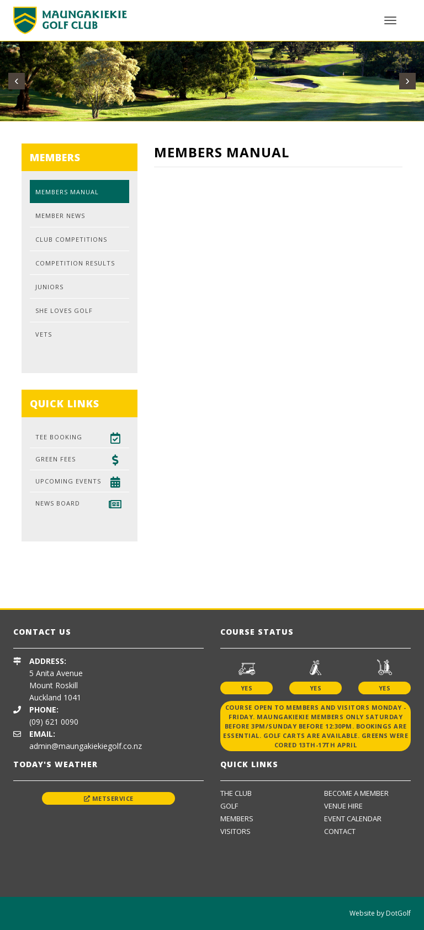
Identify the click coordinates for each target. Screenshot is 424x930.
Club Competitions (71, 239)
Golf (229, 806)
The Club (236, 793)
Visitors (235, 831)
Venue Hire (343, 806)
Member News (60, 215)
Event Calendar (352, 818)
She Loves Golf (64, 310)
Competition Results (75, 263)
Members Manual (67, 192)
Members (236, 818)
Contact (340, 831)
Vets (43, 334)
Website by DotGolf (380, 913)
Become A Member (356, 793)
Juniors (49, 287)
